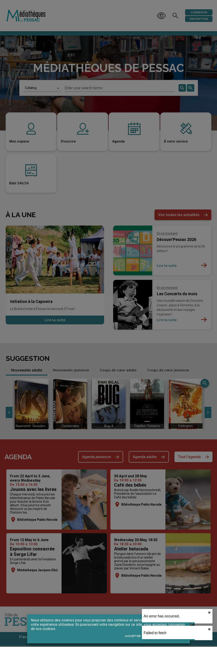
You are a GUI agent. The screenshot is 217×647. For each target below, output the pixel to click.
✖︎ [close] (209, 612)
